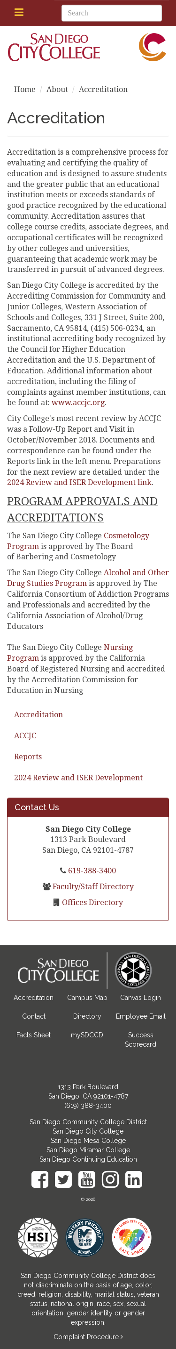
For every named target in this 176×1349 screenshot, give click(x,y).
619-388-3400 (91, 870)
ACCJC (25, 735)
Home (25, 89)
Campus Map (87, 997)
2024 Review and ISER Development (78, 777)
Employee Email (141, 1016)
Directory (87, 1016)
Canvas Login (140, 997)
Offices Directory (91, 902)
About (57, 89)
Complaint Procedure (87, 1337)
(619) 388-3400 (88, 1105)
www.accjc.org (78, 402)
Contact (34, 1016)
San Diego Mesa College (88, 1140)
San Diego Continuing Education (88, 1159)
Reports (28, 756)
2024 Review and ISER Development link (79, 482)
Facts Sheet (33, 1035)
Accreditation (38, 714)
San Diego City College (88, 1131)
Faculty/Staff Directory (92, 886)
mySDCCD (87, 1035)
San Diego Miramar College (88, 1150)
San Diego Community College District (88, 1122)
